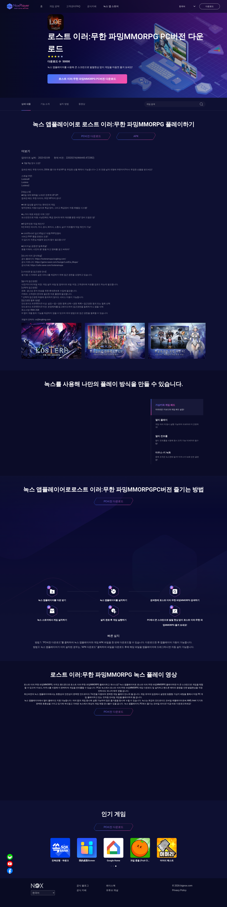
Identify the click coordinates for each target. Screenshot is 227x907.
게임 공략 (54, 6)
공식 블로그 (83, 885)
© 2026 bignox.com (182, 885)
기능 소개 (45, 104)
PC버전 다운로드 (91, 136)
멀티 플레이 (161, 420)
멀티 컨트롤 (161, 436)
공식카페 (91, 6)
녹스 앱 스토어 (111, 6)
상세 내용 (26, 104)
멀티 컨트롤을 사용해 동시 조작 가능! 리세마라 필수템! (177, 442)
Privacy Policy (179, 890)
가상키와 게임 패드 (165, 405)
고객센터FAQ (73, 6)
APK (135, 136)
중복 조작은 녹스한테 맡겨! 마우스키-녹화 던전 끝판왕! (177, 458)
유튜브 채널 (112, 890)
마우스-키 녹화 (163, 452)
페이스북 (110, 885)
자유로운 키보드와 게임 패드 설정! (169, 409)
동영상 (82, 104)
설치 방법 (64, 104)
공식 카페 (81, 890)
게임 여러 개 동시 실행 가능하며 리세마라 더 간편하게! (177, 425)
